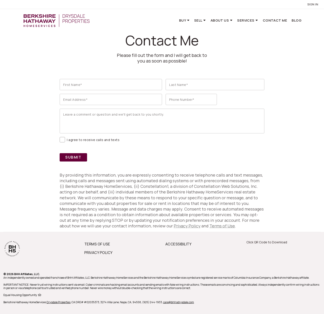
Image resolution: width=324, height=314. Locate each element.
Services (246, 20)
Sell (198, 20)
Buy (183, 20)
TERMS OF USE (97, 244)
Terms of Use (222, 226)
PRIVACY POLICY (98, 252)
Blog (297, 20)
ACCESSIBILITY (178, 244)
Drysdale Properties (58, 302)
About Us (220, 20)
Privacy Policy (187, 226)
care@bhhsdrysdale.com (178, 302)
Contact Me (275, 20)
